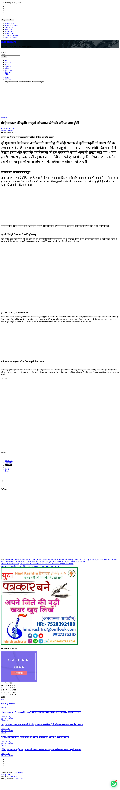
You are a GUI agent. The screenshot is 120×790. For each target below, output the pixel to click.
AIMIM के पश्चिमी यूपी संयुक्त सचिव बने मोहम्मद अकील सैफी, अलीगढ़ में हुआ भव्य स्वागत (35, 737)
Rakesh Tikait (26, 561)
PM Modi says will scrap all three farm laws (95, 560)
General (8, 72)
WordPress (19, 778)
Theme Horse (13, 776)
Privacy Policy (10, 33)
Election (8, 68)
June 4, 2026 (5, 716)
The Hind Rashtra (7, 130)
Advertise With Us (11, 37)
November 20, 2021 (8, 129)
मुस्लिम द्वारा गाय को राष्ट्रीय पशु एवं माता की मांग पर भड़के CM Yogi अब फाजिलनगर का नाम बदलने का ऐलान (41, 750)
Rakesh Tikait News (39, 561)
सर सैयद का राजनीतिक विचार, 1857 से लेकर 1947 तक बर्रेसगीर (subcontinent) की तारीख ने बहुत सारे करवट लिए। (37, 564)
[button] (114, 784)
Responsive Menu (7, 20)
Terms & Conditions (12, 35)
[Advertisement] (55, 100)
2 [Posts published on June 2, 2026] (3, 687)
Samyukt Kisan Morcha (54, 561)
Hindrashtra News (11, 25)
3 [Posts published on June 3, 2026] (5, 687)
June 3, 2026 (5, 729)
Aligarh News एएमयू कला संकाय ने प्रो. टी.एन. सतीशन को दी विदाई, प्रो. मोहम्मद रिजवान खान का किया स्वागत (42, 724)
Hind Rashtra (9, 24)
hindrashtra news (19, 560)
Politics (7, 64)
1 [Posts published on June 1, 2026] (1, 687)
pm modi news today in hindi (69, 560)
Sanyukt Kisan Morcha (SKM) (74, 561)
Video (7, 74)
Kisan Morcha (42, 560)
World (7, 60)
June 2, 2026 (5, 741)
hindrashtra (9, 560)
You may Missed (8, 703)
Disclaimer (9, 31)
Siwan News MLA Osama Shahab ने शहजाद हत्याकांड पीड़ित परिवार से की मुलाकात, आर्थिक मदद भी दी (41, 712)
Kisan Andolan (31, 560)
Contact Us (9, 27)
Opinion (8, 66)
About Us (8, 29)
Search (3, 52)
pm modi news (53, 560)
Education (8, 70)
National (8, 62)
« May (3, 699)
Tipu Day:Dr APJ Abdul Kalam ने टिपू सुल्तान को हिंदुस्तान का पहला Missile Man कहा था (30, 566)
